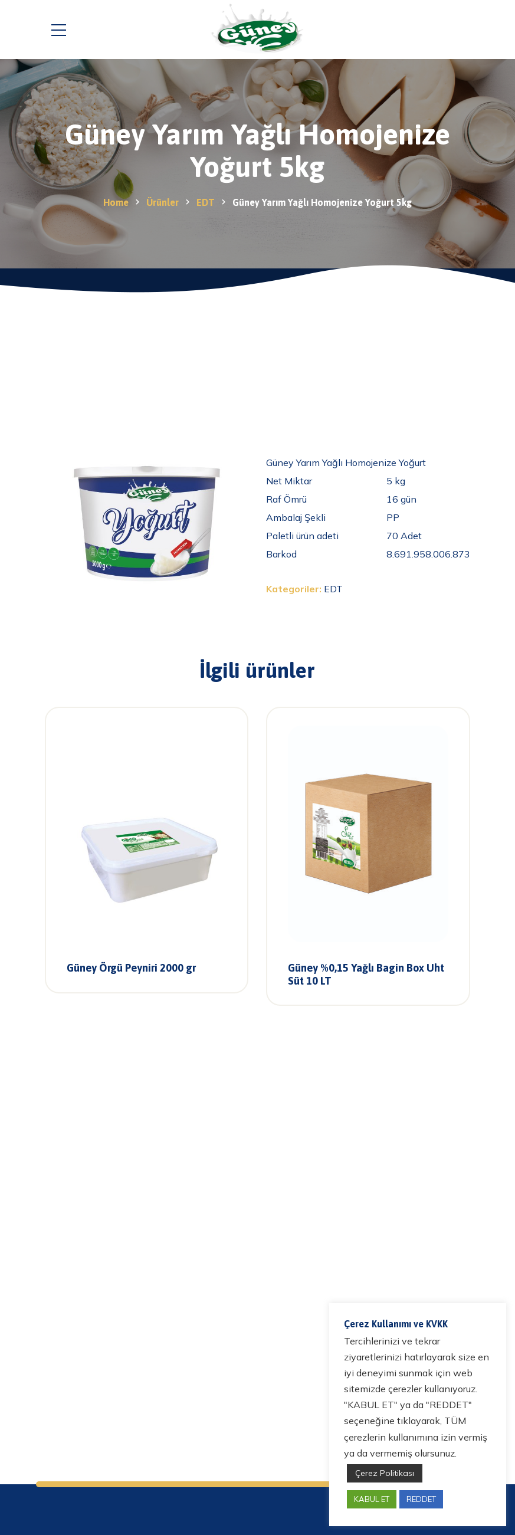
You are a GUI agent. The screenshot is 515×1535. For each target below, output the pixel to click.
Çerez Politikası (384, 1473)
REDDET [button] (421, 1499)
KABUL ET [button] (371, 1499)
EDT (333, 589)
